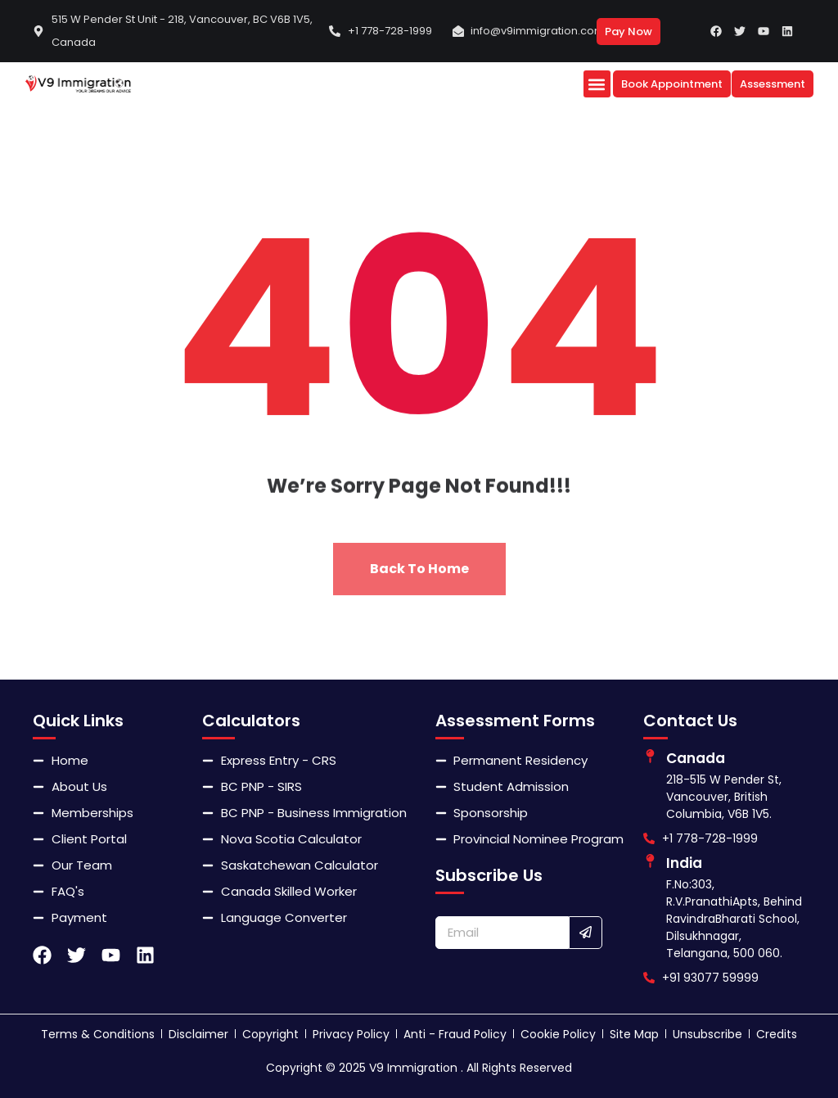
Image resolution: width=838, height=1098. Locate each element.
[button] (596, 83)
